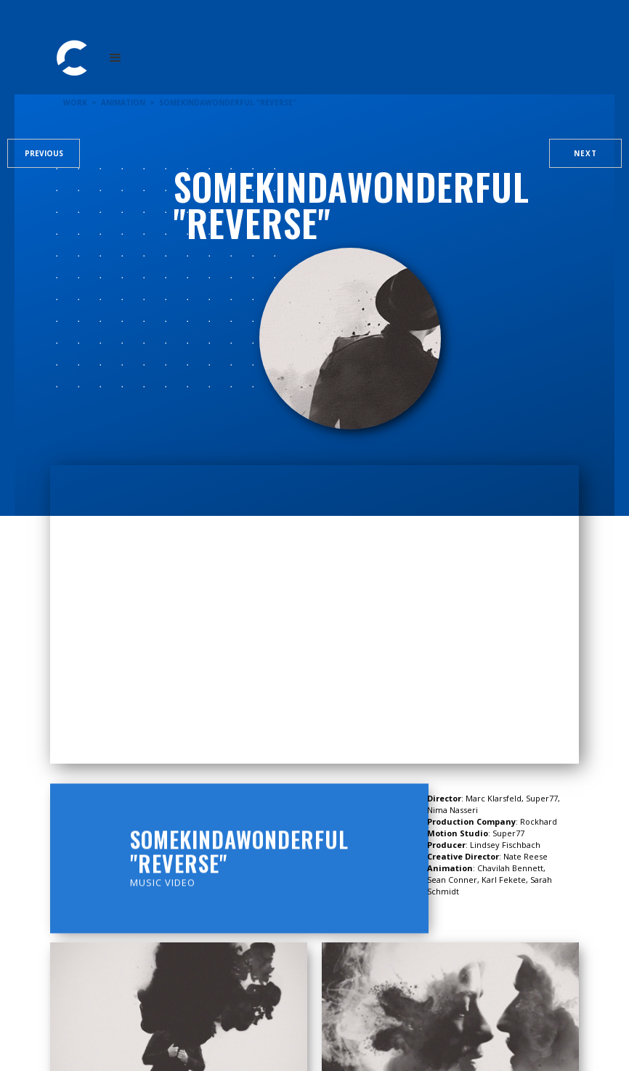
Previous (44, 153)
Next (585, 153)
